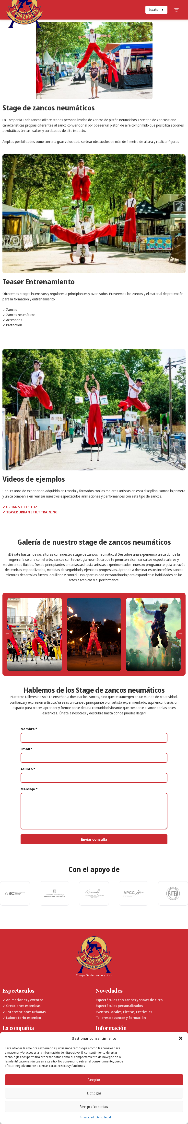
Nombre (29, 729)
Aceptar (94, 1079)
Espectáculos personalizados (119, 1005)
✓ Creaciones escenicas (21, 1005)
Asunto (28, 769)
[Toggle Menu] (176, 9)
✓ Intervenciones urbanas (24, 1011)
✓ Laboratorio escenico (21, 1017)
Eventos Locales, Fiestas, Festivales (124, 1011)
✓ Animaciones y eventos (22, 999)
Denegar (94, 1093)
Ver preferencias (94, 1106)
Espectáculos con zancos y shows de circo (129, 999)
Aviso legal (103, 1117)
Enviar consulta (94, 839)
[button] (180, 1038)
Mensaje (29, 789)
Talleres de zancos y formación (121, 1017)
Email (26, 749)
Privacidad (87, 1117)
